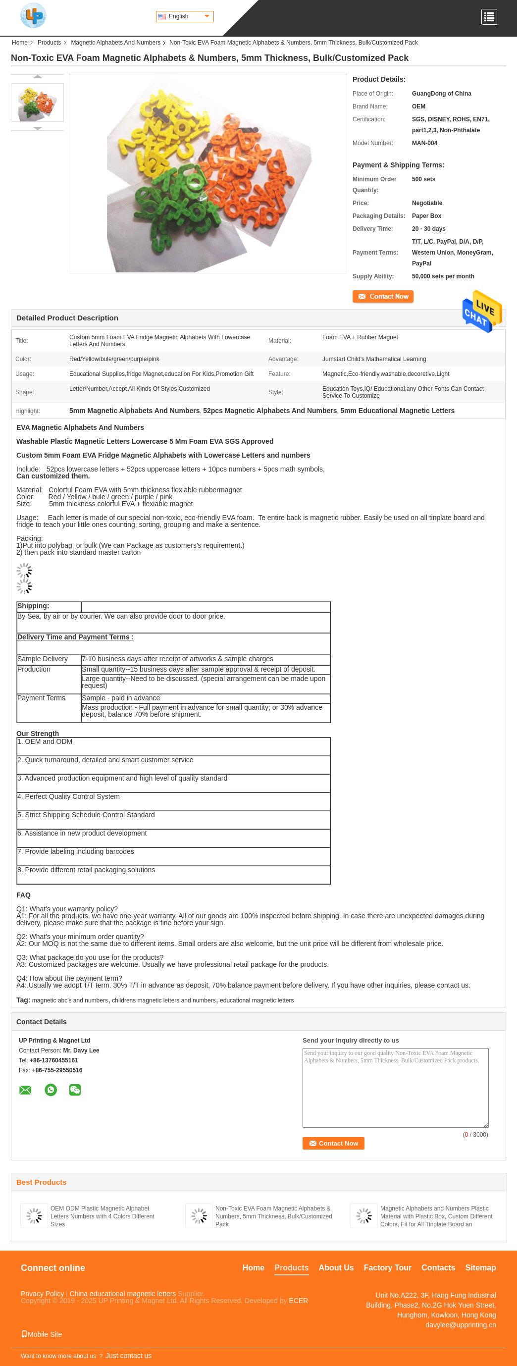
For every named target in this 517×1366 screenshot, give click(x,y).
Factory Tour (388, 1267)
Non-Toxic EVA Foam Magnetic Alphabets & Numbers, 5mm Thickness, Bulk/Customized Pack (273, 1216)
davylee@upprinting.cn (460, 1325)
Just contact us (128, 1356)
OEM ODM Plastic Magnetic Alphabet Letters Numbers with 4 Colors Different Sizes (103, 1216)
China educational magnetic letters (123, 1294)
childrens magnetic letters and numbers (163, 1000)
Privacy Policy (42, 1294)
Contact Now (370, 295)
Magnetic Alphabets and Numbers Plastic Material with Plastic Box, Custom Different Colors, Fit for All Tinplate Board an (436, 1216)
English (189, 16)
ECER (299, 1301)
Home (20, 42)
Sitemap (480, 1267)
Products (49, 42)
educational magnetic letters (257, 1000)
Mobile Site (41, 1334)
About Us (336, 1267)
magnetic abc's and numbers (70, 1000)
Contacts (438, 1267)
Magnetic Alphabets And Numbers (115, 42)
